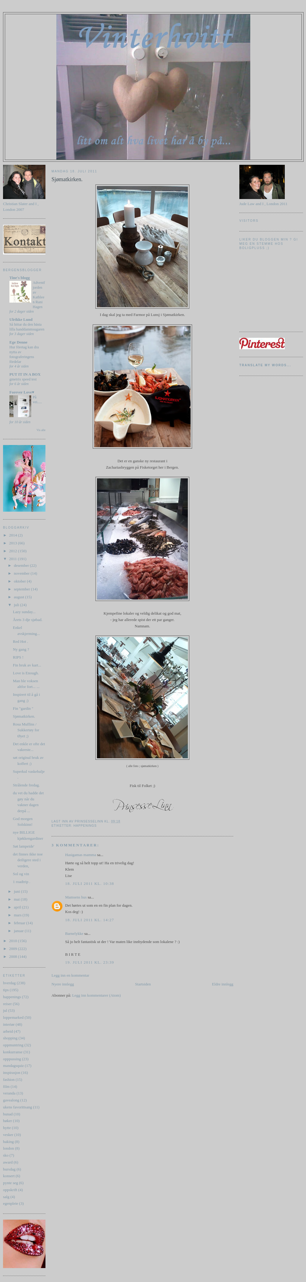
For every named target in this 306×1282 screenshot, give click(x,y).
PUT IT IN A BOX (25, 374)
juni (17, 891)
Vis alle (41, 430)
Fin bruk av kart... (27, 665)
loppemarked (13, 1017)
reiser (7, 1003)
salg (6, 1196)
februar (20, 923)
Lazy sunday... (24, 611)
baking (8, 1141)
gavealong (11, 1100)
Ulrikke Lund (20, 319)
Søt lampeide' (23, 846)
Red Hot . (20, 641)
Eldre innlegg (222, 984)
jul (5, 1010)
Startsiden (143, 984)
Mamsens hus (76, 897)
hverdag (9, 983)
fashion (9, 1079)
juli (17, 605)
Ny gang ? (21, 649)
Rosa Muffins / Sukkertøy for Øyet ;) (26, 730)
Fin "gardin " (23, 708)
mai (17, 899)
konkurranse (12, 1052)
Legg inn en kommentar (70, 975)
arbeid (8, 1031)
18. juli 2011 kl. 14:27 (89, 920)
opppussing (12, 1059)
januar (19, 930)
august (19, 597)
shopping (10, 1038)
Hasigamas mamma (80, 854)
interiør (9, 1024)
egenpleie (10, 1203)
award (8, 1162)
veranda (9, 1093)
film (6, 1086)
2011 (13, 558)
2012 (13, 551)
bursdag (9, 1169)
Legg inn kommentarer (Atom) (96, 995)
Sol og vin (21, 874)
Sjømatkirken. (24, 716)
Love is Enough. (26, 673)
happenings (12, 997)
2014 (13, 535)
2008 (13, 956)
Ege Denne (18, 342)
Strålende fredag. (26, 785)
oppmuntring (13, 1045)
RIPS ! (18, 657)
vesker (8, 1134)
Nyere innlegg (63, 984)
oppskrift (10, 1189)
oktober (20, 581)
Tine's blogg (19, 277)
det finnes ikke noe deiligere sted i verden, (28, 860)
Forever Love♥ (21, 392)
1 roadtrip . (21, 881)
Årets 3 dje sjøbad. (27, 619)
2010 (13, 940)
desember (22, 565)
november (22, 573)
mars (18, 915)
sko (5, 1155)
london (8, 1148)
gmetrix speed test (23, 379)
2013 (13, 543)
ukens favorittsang (17, 1107)
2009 (13, 948)
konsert (9, 1176)
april (18, 907)
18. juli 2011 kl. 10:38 (89, 883)
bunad (8, 1114)
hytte (7, 1127)
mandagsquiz (13, 1065)
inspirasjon (11, 1072)
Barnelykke (74, 933)
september (22, 589)
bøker (7, 1120)
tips (6, 990)
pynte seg (10, 1183)
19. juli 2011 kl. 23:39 (89, 962)
